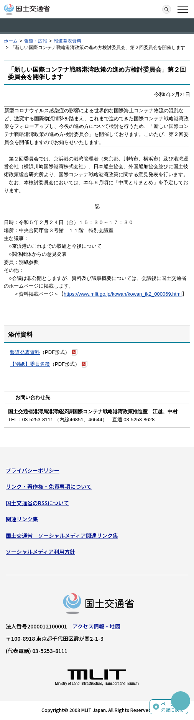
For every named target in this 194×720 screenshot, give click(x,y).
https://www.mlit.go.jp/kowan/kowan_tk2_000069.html (123, 294)
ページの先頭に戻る (172, 706)
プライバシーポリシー (32, 470)
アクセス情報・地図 (96, 626)
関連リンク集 (22, 519)
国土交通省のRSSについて (37, 503)
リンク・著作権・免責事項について (49, 486)
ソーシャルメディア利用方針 (40, 551)
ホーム (11, 41)
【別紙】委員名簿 (30, 364)
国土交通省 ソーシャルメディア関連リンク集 (62, 535)
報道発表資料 (67, 41)
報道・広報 (35, 41)
